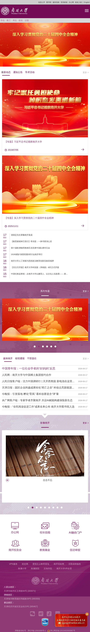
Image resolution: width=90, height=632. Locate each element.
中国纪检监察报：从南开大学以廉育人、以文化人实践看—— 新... (39, 274)
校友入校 (78, 2)
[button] (35, 346)
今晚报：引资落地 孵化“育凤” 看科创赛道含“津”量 (30, 394)
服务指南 (56, 2)
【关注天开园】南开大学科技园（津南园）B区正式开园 (35, 267)
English (87, 2)
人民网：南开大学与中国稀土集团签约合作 (26, 374)
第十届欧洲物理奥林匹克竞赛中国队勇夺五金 (30, 248)
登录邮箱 (64, 2)
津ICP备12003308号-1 (37, 631)
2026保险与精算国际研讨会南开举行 (27, 254)
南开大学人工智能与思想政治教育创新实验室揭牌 (32, 261)
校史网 (25, 564)
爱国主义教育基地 (41, 564)
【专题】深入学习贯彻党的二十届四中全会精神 (29, 218)
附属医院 (35, 568)
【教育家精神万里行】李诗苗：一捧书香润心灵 (31, 241)
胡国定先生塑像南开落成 (21, 235)
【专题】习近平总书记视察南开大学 (23, 141)
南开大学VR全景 (64, 568)
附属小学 (22, 568)
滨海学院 (48, 568)
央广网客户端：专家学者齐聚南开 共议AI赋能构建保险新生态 (37, 400)
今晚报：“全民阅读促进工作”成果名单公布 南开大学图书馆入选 (38, 406)
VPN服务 (13, 564)
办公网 (71, 2)
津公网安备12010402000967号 (62, 631)
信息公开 (41, 2)
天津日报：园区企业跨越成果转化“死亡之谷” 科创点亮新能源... (38, 387)
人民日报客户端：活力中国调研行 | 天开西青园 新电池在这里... (38, 381)
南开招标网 (59, 564)
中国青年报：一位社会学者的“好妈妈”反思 (28, 368)
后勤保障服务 (74, 564)
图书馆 (48, 2)
